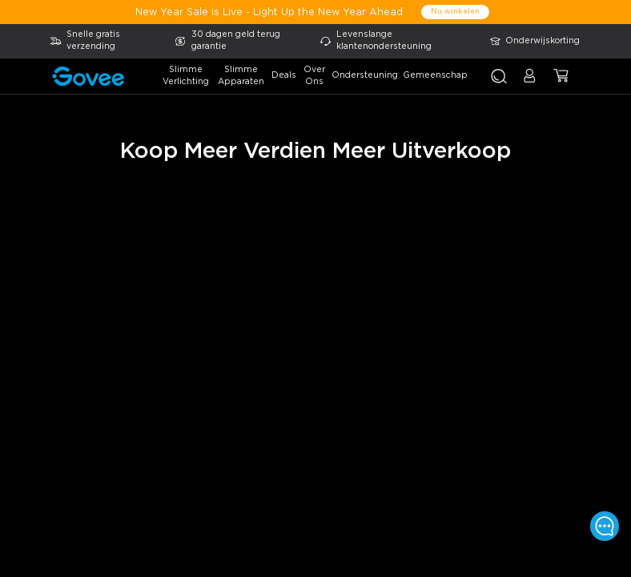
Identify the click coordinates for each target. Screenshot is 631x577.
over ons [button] (314, 76)
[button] (529, 82)
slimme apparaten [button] (241, 76)
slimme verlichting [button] (186, 76)
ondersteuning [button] (365, 75)
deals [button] (283, 75)
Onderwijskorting (542, 41)
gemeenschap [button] (435, 75)
